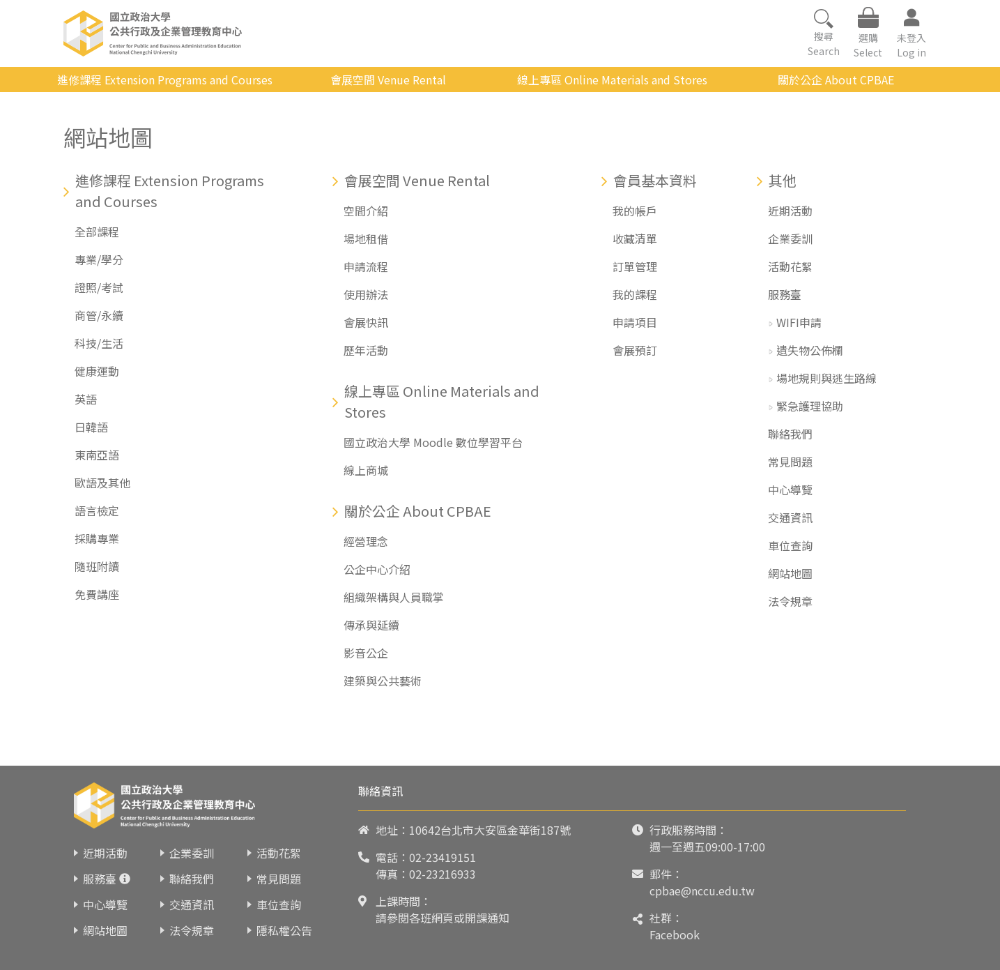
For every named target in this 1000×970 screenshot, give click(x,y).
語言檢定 (97, 510)
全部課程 (97, 231)
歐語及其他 (102, 482)
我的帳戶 (635, 210)
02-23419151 (442, 857)
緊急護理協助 (809, 405)
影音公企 (366, 652)
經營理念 (366, 541)
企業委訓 (790, 238)
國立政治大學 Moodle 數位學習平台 (433, 442)
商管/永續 (99, 315)
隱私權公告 (284, 930)
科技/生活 (99, 343)
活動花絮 (790, 266)
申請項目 (635, 322)
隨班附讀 (97, 566)
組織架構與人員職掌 (394, 597)
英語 (86, 399)
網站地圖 (790, 573)
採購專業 (97, 538)
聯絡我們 (790, 433)
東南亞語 (97, 454)
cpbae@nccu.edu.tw (702, 890)
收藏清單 (635, 238)
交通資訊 (790, 517)
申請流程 (366, 266)
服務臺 (784, 294)
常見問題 (790, 461)
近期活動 (790, 210)
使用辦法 (366, 294)
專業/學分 (99, 259)
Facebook (674, 934)
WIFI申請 (799, 322)
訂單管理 (635, 266)
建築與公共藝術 (383, 680)
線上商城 (366, 470)
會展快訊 (366, 322)
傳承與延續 (371, 624)
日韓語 (91, 426)
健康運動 (97, 371)
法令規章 (790, 601)
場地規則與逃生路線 (826, 378)
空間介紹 (366, 210)
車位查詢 (790, 545)
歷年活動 (366, 350)
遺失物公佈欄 (809, 350)
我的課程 (635, 294)
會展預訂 (635, 350)
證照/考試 (99, 287)
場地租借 (366, 238)
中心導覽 (790, 489)
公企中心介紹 (377, 569)
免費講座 (97, 594)
